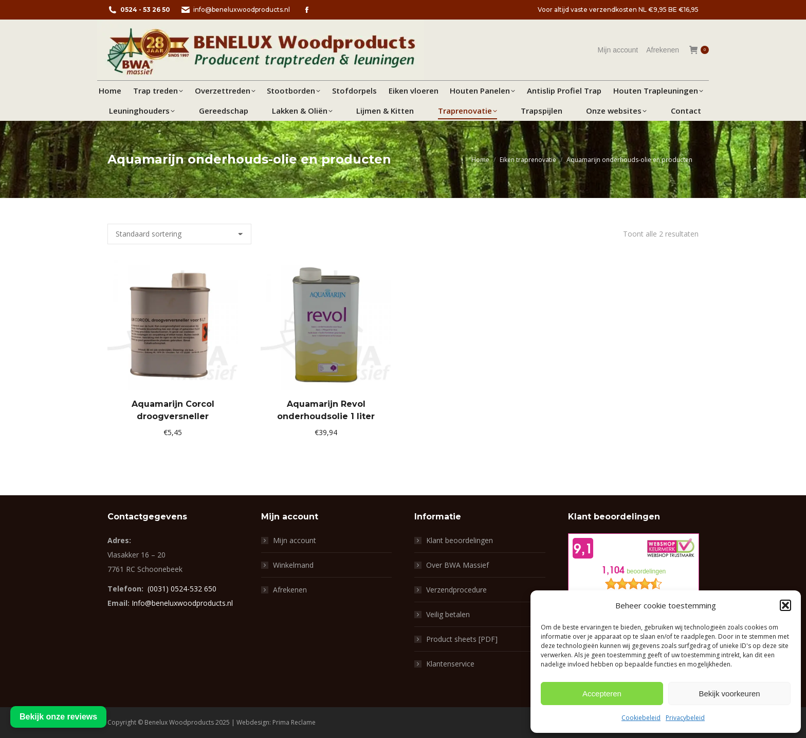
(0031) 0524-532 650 (182, 588)
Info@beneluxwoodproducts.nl (182, 603)
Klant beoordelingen (459, 540)
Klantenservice (450, 664)
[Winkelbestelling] (179, 234)
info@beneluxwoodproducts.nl (235, 9)
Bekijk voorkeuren (729, 693)
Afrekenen (290, 590)
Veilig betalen (448, 614)
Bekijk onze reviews (58, 716)
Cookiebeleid (641, 717)
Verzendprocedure (456, 590)
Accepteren (601, 693)
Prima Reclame (294, 722)
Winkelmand (293, 565)
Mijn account (294, 540)
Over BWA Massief (457, 565)
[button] (785, 605)
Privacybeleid (685, 717)
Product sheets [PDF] (462, 639)
